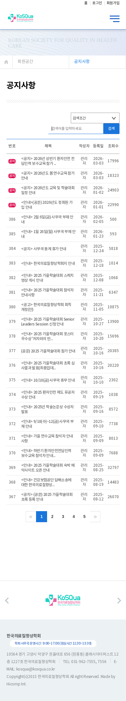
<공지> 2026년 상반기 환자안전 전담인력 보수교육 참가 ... (47, 161)
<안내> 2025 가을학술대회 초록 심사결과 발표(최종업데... (47, 365)
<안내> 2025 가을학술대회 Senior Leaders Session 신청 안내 (47, 321)
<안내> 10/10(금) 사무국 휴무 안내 (48, 380)
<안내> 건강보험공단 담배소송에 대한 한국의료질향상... (46, 482)
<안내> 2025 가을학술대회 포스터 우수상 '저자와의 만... (47, 336)
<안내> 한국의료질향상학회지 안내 (48, 263)
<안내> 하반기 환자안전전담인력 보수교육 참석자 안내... (46, 453)
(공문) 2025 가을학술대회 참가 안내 (48, 351)
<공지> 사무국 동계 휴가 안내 (43, 249)
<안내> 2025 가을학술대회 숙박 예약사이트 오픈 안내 (47, 468)
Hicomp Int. (16, 684)
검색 (111, 129)
